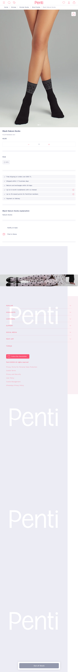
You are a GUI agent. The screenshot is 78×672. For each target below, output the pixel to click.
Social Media (11, 332)
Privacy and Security (13, 374)
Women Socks (24, 7)
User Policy (10, 378)
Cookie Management (13, 382)
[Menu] (3, 2)
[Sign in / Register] (68, 2)
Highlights (10, 312)
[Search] (9, 2)
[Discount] (14, 2)
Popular (9, 305)
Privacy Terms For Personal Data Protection (21, 367)
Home (6, 7)
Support (9, 325)
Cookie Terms (11, 370)
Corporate (10, 319)
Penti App (10, 339)
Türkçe (9, 346)
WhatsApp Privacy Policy (15, 385)
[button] (38, 124)
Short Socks (36, 7)
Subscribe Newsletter (19, 356)
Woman (13, 7)
